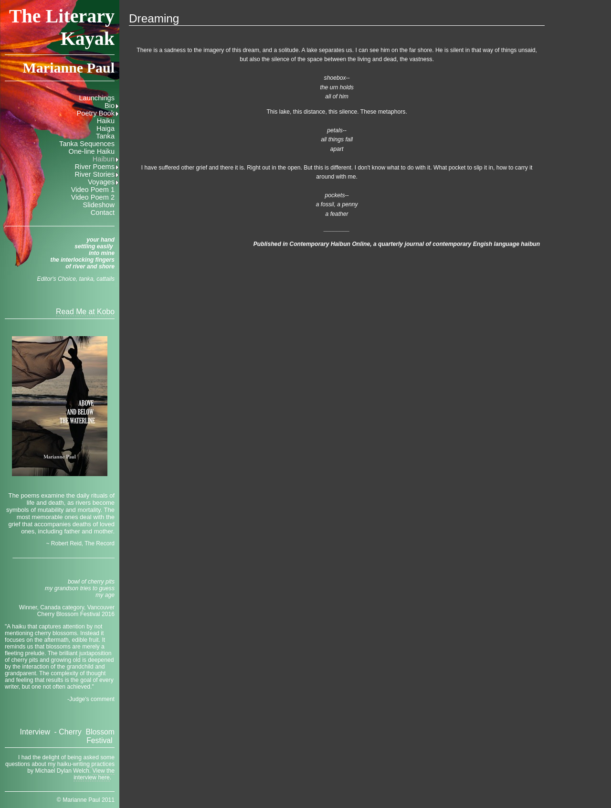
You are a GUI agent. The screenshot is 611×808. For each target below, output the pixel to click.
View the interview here (94, 774)
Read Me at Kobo (85, 312)
